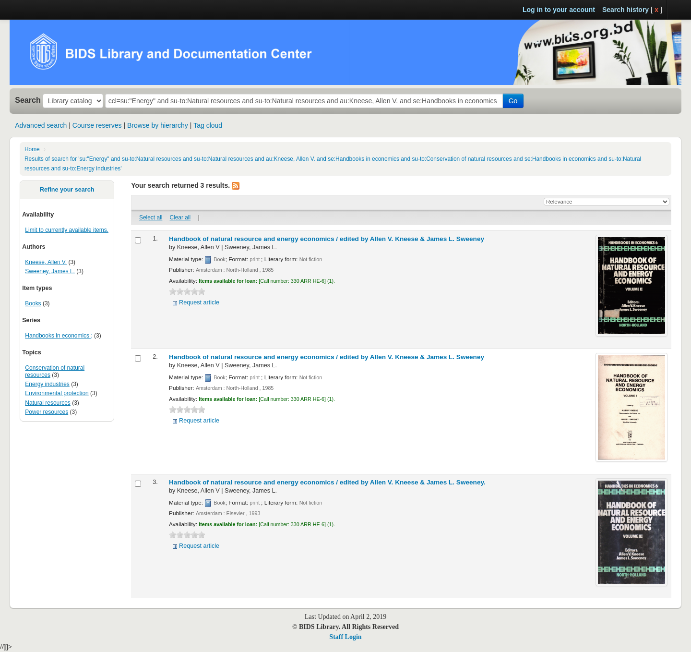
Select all (150, 217)
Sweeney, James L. (50, 271)
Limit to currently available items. (66, 230)
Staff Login (345, 636)
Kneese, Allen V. (46, 262)
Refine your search (67, 189)
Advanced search (41, 125)
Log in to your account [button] (559, 9)
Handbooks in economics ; (58, 335)
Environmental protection (56, 393)
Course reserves (97, 125)
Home (32, 149)
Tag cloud (207, 125)
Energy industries (47, 384)
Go (513, 101)
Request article (199, 302)
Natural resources (47, 402)
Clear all (180, 217)
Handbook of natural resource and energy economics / (326, 238)
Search (28, 100)
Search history (625, 9)
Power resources (46, 412)
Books (33, 303)
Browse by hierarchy (157, 125)
